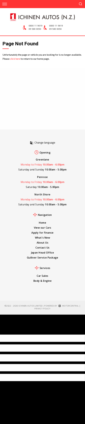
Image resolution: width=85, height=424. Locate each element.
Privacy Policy (42, 308)
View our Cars (42, 227)
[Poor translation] (7, 332)
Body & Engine (42, 281)
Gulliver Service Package (42, 257)
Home (42, 222)
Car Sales (42, 276)
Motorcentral (68, 305)
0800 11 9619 (35, 25)
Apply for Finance (42, 232)
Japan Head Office (42, 252)
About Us (42, 242)
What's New (42, 237)
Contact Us (42, 247)
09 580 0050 (35, 28)
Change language (42, 142)
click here (15, 58)
